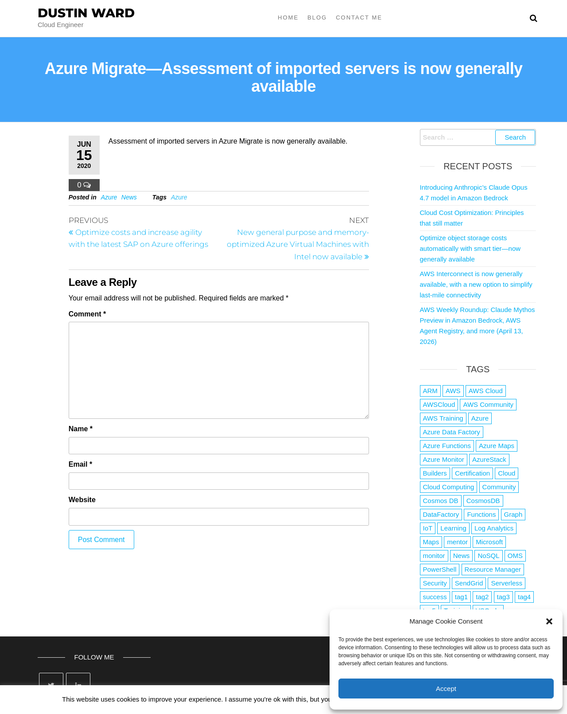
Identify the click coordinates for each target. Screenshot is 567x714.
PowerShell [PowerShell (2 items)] (440, 569)
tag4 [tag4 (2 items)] (524, 597)
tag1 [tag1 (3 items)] (461, 597)
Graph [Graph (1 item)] (513, 514)
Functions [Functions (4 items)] (481, 514)
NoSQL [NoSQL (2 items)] (488, 555)
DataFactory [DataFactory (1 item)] (441, 514)
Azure (109, 197)
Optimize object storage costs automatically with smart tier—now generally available (470, 248)
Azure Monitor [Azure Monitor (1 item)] (443, 459)
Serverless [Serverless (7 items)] (506, 583)
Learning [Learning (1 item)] (453, 528)
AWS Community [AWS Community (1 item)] (488, 404)
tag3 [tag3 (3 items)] (503, 597)
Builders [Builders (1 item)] (435, 473)
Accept (446, 688)
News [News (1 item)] (461, 555)
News (129, 197)
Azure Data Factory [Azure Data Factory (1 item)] (451, 432)
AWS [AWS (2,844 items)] (453, 390)
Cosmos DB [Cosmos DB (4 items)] (440, 500)
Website (82, 499)
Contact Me (359, 17)
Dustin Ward (86, 12)
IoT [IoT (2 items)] (428, 528)
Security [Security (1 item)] (435, 583)
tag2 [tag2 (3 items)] (482, 597)
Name (81, 429)
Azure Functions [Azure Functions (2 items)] (447, 445)
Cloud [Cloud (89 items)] (506, 473)
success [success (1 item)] (435, 597)
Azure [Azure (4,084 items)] (480, 418)
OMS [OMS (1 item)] (515, 555)
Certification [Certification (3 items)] (472, 473)
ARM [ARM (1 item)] (430, 390)
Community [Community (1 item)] (499, 487)
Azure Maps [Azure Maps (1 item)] (496, 445)
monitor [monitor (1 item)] (434, 555)
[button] (549, 621)
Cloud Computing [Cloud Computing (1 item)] (448, 487)
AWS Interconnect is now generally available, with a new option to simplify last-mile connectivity (476, 284)
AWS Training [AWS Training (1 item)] (443, 418)
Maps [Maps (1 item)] (431, 542)
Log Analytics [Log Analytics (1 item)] (493, 528)
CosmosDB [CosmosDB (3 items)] (483, 500)
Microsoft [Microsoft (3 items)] (489, 542)
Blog (317, 17)
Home (288, 17)
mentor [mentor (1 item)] (457, 542)
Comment (87, 314)
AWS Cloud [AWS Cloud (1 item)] (486, 390)
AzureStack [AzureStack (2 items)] (489, 459)
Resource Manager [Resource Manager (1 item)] (493, 569)
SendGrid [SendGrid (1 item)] (469, 583)
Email (80, 464)
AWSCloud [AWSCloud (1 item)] (439, 404)
